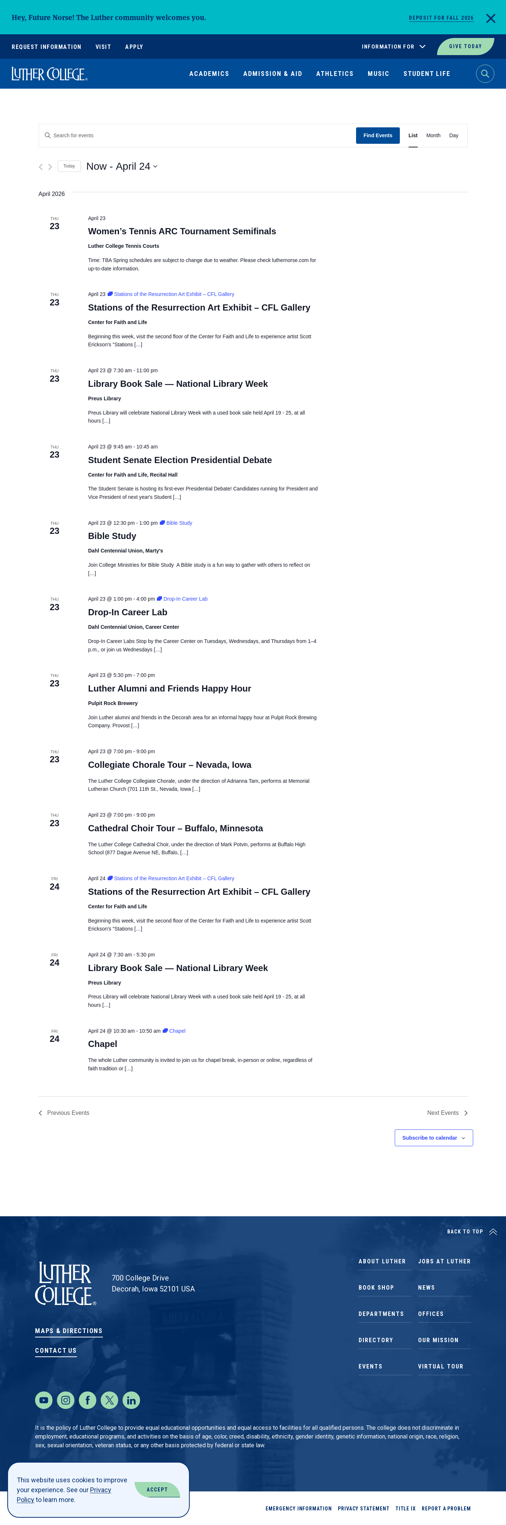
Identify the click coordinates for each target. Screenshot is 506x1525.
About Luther (382, 1261)
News (426, 1287)
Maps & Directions (69, 1331)
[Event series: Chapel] (174, 1031)
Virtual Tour (441, 1366)
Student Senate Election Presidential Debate (180, 460)
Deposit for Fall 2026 (441, 18)
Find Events (377, 135)
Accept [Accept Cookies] (157, 1490)
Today (69, 166)
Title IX (405, 1508)
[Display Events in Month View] (433, 135)
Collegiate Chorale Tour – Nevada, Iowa (169, 765)
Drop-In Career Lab (127, 612)
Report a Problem (446, 1508)
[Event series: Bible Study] (176, 523)
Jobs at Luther (444, 1261)
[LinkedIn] (131, 1400)
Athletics (335, 73)
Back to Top (465, 1232)
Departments (381, 1313)
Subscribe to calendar (429, 1138)
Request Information (47, 46)
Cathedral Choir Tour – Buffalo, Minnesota (175, 828)
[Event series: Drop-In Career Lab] (182, 599)
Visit (104, 46)
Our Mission (438, 1340)
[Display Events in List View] (413, 135)
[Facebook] (87, 1400)
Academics (209, 73)
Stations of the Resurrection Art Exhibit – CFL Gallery (199, 307)
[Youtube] (44, 1400)
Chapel (102, 1044)
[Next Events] (50, 166)
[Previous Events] (41, 166)
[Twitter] (109, 1400)
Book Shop (376, 1287)
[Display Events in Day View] (454, 135)
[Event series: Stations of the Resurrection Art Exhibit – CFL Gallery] (171, 294)
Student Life (427, 73)
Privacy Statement (364, 1508)
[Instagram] (65, 1400)
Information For (388, 46)
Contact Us (56, 1350)
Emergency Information (299, 1508)
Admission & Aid (272, 73)
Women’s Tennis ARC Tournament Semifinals (182, 231)
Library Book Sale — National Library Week (178, 384)
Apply (134, 46)
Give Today (465, 46)
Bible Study (112, 536)
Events (371, 1366)
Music (379, 73)
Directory (376, 1340)
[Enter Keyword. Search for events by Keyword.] (197, 135)
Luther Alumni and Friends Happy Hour (169, 688)
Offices (431, 1313)
